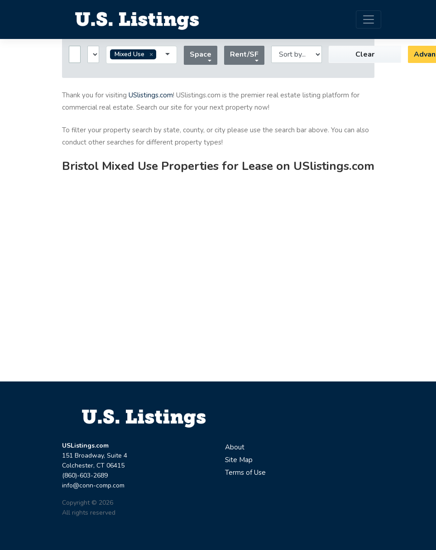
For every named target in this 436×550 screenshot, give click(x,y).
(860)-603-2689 (85, 475)
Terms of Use (245, 472)
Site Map (239, 459)
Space (200, 54)
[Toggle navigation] (368, 19)
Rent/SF (244, 54)
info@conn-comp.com (93, 485)
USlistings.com (151, 95)
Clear (364, 54)
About (234, 447)
